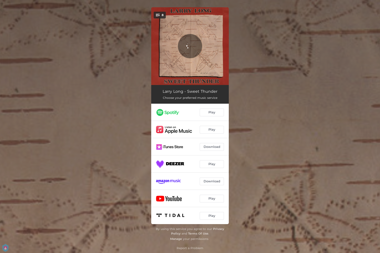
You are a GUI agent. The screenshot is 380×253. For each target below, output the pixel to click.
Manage (176, 239)
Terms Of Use (198, 233)
